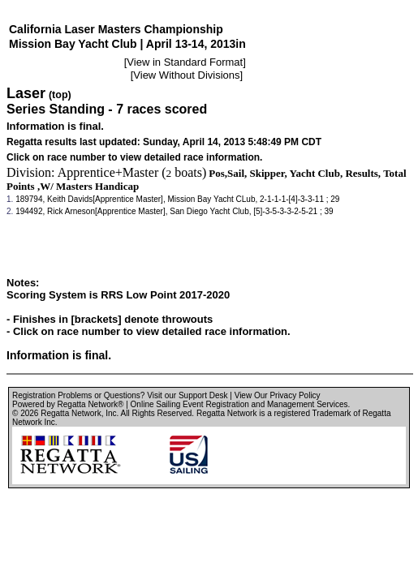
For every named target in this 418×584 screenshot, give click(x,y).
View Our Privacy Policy (278, 395)
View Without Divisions (186, 75)
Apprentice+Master (108, 172)
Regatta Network (71, 413)
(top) (60, 95)
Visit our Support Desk (187, 395)
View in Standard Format (185, 62)
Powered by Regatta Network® (67, 404)
